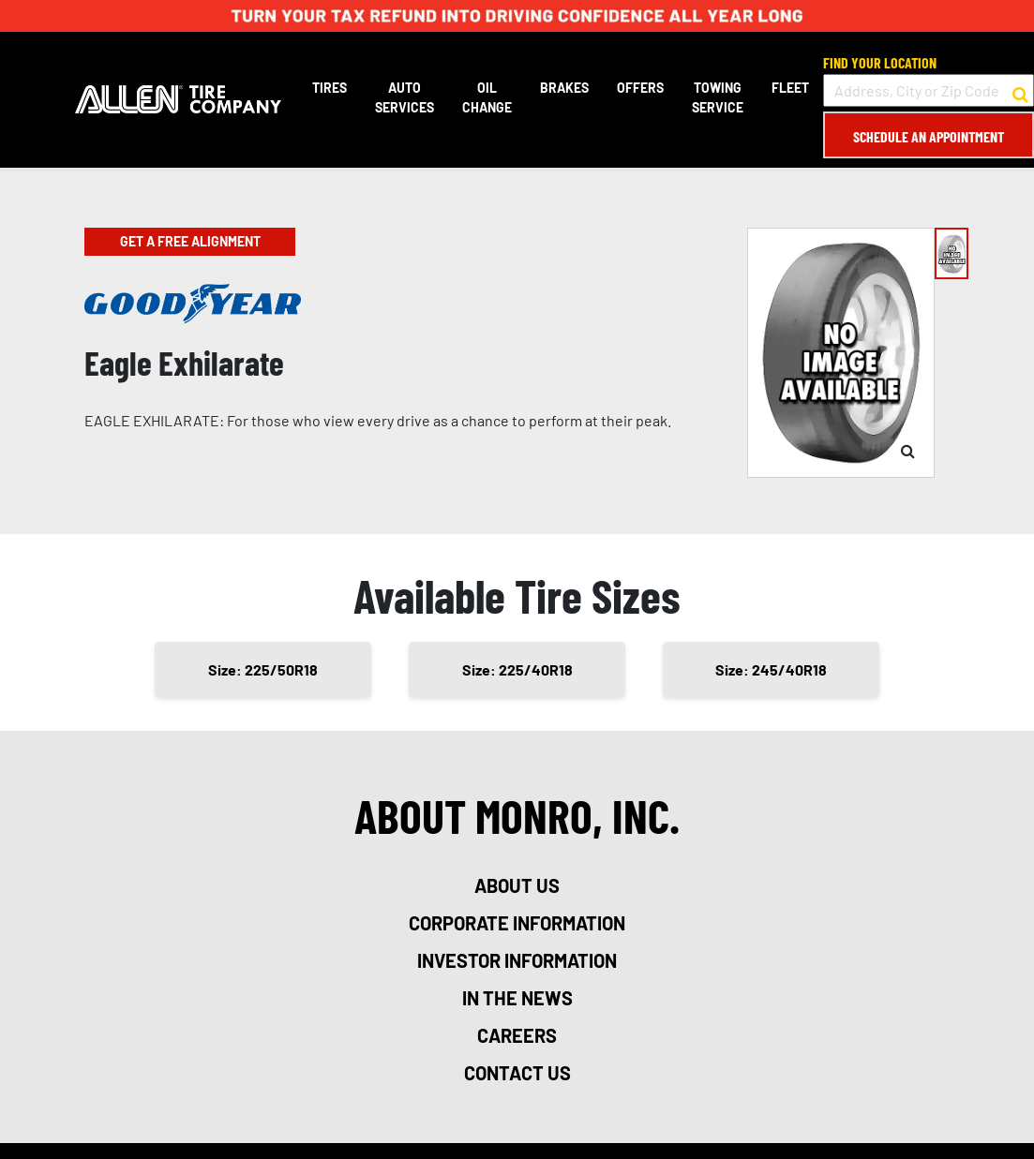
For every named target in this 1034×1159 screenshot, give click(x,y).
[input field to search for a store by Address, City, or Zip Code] (928, 90)
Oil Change (487, 97)
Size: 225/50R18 (263, 669)
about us (517, 885)
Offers (640, 88)
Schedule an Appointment (928, 136)
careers (517, 1035)
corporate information (517, 923)
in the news (517, 998)
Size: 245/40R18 (771, 669)
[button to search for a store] (1020, 91)
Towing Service (717, 97)
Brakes (564, 88)
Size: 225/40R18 (517, 669)
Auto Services (404, 97)
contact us (517, 1073)
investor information (517, 960)
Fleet (790, 88)
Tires (329, 88)
